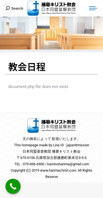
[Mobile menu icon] (93, 8)
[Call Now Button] (13, 186)
